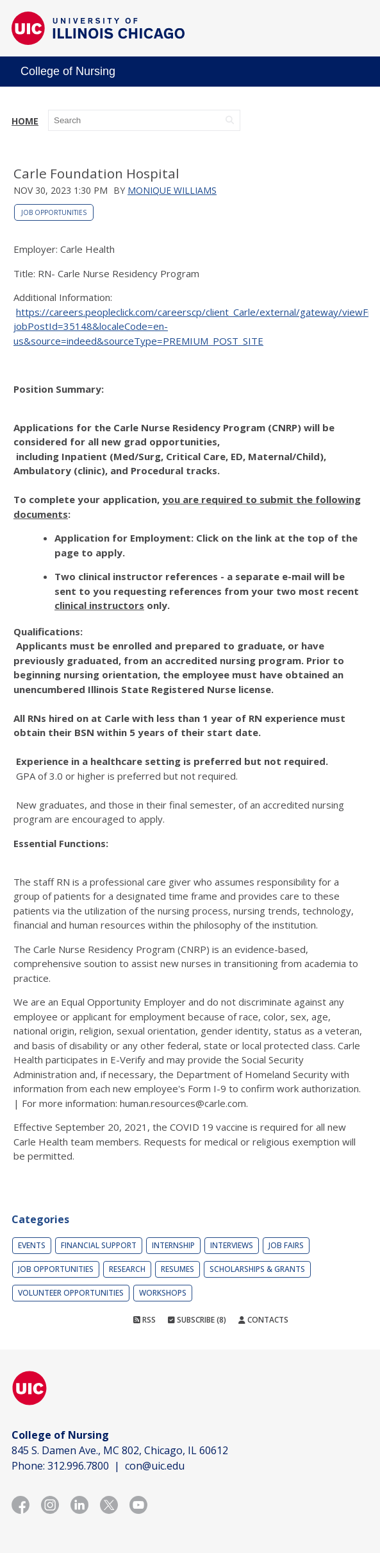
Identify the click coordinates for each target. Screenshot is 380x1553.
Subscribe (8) (197, 1319)
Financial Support (98, 1245)
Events (31, 1245)
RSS (144, 1319)
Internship (173, 1245)
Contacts (263, 1319)
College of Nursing (68, 71)
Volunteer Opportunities (71, 1292)
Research (127, 1269)
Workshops (162, 1292)
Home (25, 121)
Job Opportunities (54, 212)
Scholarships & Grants (257, 1269)
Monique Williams (172, 190)
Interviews (231, 1245)
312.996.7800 (78, 1466)
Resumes (177, 1269)
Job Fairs (286, 1245)
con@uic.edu (155, 1466)
